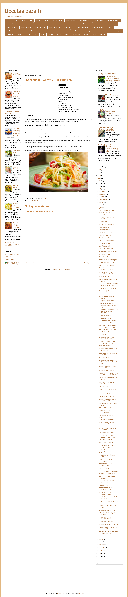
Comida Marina (26, 27)
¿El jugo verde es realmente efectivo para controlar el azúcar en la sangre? (113, 79)
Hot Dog (87, 31)
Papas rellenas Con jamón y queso (108, 404)
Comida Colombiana (25, 24)
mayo (102, 539)
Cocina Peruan (9, 259)
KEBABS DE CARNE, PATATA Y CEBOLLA (108, 528)
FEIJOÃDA (102, 294)
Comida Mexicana (40, 27)
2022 (99, 175)
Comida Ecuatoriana (55, 24)
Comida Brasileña (113, 20)
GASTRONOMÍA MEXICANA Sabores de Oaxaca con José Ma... (108, 423)
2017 (99, 183)
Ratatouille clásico (105, 235)
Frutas (67, 31)
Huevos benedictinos (106, 243)
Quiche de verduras (105, 316)
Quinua (50, 34)
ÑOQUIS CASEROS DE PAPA (108, 474)
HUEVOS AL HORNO (105, 334)
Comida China (11, 24)
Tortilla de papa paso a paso (108, 260)
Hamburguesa (77, 31)
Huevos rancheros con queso (108, 251)
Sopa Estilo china (104, 257)
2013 (99, 556)
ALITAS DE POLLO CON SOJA (108, 524)
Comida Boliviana (99, 20)
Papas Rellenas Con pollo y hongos (108, 378)
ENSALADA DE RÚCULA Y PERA (107, 456)
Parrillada (10, 34)
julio (101, 205)
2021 (99, 178)
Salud (67, 34)
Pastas (19, 34)
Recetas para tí (23, 11)
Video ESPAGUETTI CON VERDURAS (107, 481)
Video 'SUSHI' (103, 221)
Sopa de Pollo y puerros (107, 265)
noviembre (103, 194)
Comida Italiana (111, 24)
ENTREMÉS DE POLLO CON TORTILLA (108, 497)
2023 (99, 173)
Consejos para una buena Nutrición (107, 74)
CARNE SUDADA (104, 346)
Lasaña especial (104, 386)
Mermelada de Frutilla (112, 96)
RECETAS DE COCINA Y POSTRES (12, 255)
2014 (99, 553)
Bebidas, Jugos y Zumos (106, 145)
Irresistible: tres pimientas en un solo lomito (108, 349)
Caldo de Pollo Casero (106, 232)
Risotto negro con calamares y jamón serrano (108, 532)
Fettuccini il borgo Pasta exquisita (107, 477)
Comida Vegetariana (98, 27)
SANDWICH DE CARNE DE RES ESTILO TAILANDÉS (107, 326)
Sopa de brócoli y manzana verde (111, 112)
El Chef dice (102, 110)
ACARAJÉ (102, 452)
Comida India (98, 24)
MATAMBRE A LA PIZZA (107, 210)
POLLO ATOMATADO (17, 74)
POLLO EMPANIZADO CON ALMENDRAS (108, 331)
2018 (99, 181)
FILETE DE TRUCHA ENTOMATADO (105, 489)
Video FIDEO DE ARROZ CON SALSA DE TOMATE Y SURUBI (108, 311)
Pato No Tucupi (16, 186)
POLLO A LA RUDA (105, 357)
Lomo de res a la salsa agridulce (12, 112)
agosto (102, 202)
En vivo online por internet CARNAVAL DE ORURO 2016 (12, 244)
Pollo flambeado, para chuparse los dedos (106, 269)
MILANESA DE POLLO (106, 442)
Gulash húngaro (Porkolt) (107, 445)
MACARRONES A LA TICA (107, 370)
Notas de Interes (108, 31)
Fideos (59, 31)
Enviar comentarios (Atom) (63, 269)
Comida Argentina (84, 20)
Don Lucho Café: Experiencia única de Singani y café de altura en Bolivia (113, 149)
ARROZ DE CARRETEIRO (107, 277)
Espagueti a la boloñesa (106, 301)
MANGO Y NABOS (105, 485)
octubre (102, 197)
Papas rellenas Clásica (106, 415)
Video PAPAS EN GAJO (106, 521)
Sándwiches (76, 34)
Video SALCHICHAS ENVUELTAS (105, 449)
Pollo (43, 34)
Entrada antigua (85, 263)
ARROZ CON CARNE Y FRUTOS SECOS (106, 518)
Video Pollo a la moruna (107, 224)
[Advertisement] (64, 53)
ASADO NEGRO (104, 227)
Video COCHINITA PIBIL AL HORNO (108, 354)
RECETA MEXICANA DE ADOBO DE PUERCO (17, 224)
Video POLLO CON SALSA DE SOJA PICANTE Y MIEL (108, 284)
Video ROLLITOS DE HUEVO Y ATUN (108, 506)
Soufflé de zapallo (105, 246)
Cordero (9, 31)
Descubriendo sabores (106, 396)
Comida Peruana (55, 27)
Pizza (36, 34)
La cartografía (110, 131)
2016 (99, 186)
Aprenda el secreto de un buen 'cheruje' (16, 94)
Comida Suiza (68, 27)
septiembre (103, 199)
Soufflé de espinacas (105, 238)
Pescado (27, 34)
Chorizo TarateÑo (16, 168)
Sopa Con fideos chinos (106, 241)
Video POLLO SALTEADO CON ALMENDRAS (107, 342)
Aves (15, 20)
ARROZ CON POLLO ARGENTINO (105, 465)
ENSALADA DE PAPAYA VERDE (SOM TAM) (106, 338)
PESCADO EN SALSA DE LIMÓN (107, 218)
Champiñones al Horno (106, 433)
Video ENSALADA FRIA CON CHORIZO (108, 367)
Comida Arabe (70, 20)
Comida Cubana (40, 24)
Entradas (40, 31)
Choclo (46, 20)
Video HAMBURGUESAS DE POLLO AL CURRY (108, 400)
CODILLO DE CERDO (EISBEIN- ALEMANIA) (107, 436)
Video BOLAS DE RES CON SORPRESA (107, 429)
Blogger (81, 593)
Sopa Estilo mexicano (106, 249)
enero (102, 550)
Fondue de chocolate (106, 323)
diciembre (103, 191)
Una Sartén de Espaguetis (107, 288)
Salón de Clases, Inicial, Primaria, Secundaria (106, 128)
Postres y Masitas (104, 94)
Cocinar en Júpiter (104, 291)
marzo (102, 545)
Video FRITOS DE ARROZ (107, 262)
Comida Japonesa (12, 27)
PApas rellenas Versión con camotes (108, 390)
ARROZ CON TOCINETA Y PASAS (107, 213)
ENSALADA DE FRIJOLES (107, 510)
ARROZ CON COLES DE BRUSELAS (106, 460)
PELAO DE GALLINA (105, 408)
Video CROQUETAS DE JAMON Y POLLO (106, 493)
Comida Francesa (85, 24)
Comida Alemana (57, 20)
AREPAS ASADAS (104, 394)
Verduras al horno (105, 254)
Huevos (96, 31)
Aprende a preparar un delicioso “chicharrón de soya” (107, 305)
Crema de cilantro (105, 468)
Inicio (60, 263)
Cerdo (30, 20)
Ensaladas (30, 31)
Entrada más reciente (33, 263)
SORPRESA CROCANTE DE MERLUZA (107, 383)
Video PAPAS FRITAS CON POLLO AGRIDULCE (107, 273)
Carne (23, 20)
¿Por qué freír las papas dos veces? (108, 297)
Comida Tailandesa (82, 27)
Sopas (86, 34)
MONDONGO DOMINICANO (108, 471)
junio (101, 208)
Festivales (50, 31)
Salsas (59, 34)
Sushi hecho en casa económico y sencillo (106, 418)
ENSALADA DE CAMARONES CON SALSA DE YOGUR (108, 374)
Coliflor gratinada (104, 230)
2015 (99, 189)
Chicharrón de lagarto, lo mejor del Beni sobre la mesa (17, 131)
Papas (119, 31)
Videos (94, 34)
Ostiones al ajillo (16, 151)
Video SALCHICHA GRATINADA (105, 411)
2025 (99, 170)
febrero (102, 547)
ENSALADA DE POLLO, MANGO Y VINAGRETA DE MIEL (108, 361)
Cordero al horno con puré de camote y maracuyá (108, 502)
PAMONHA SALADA (105, 440)
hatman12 (60, 593)
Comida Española (70, 24)
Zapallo (102, 34)
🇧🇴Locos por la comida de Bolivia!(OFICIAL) (12, 263)
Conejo (110, 27)
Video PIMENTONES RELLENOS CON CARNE (107, 319)
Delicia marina (103, 536)
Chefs (38, 20)
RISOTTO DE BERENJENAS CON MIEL (107, 513)
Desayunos (19, 31)
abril (101, 542)
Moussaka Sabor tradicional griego (108, 280)
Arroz (8, 20)
